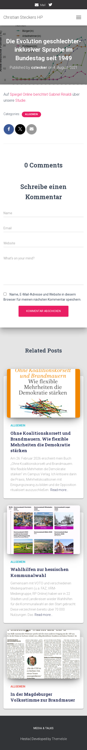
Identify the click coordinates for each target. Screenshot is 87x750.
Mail (42, 5)
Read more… (59, 490)
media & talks (43, 728)
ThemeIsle (59, 739)
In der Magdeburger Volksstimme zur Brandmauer (42, 697)
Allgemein (31, 114)
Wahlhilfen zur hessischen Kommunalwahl (39, 572)
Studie (20, 100)
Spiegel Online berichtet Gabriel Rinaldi (40, 94)
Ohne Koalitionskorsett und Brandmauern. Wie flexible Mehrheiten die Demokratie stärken (40, 442)
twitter (50, 5)
